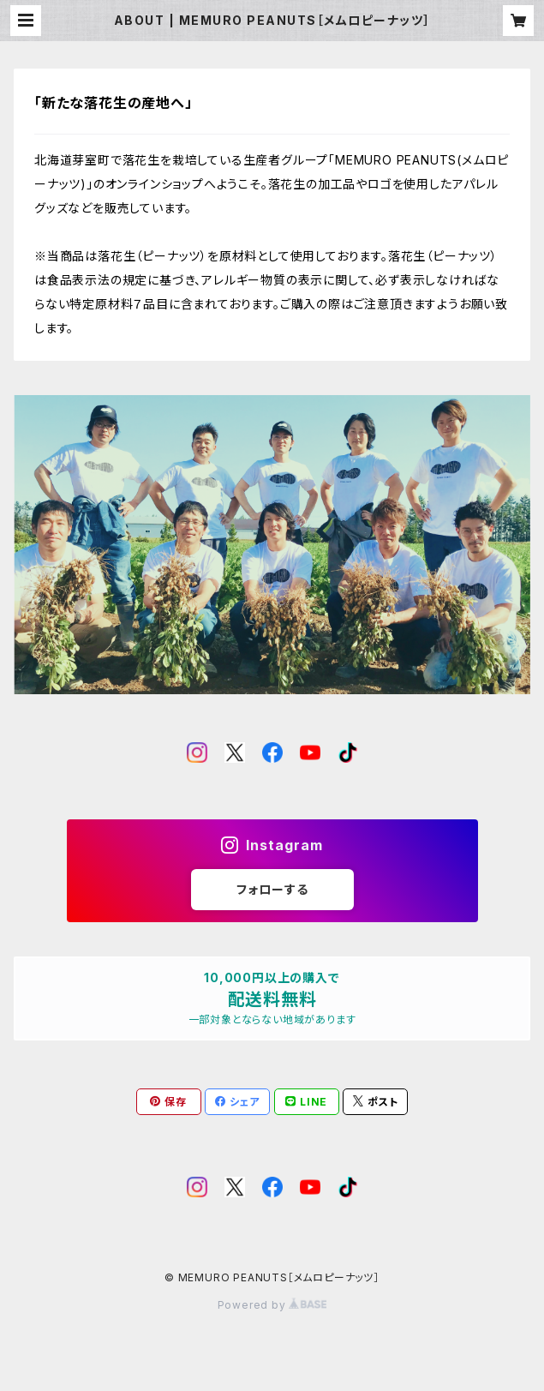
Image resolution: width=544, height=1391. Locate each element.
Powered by (272, 1304)
